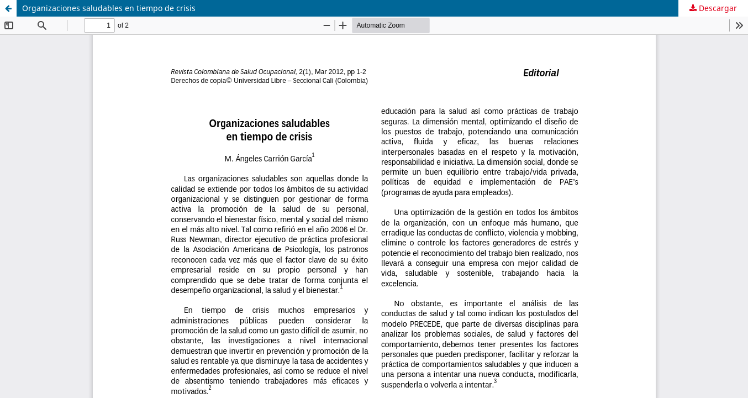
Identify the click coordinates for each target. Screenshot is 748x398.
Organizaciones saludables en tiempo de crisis (109, 8)
